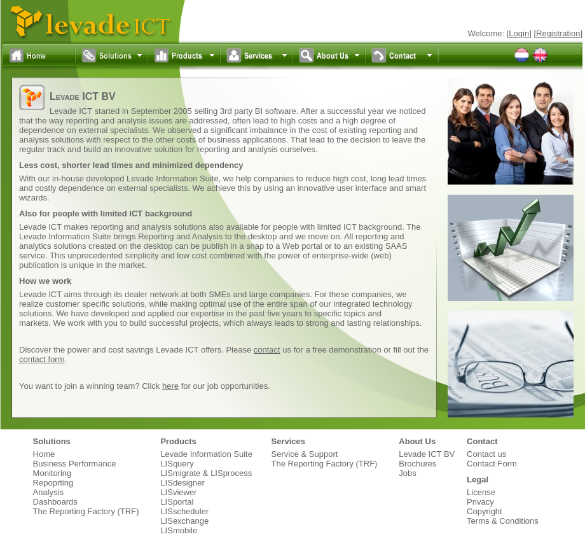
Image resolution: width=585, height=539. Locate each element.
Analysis (48, 492)
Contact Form (492, 463)
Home (44, 454)
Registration (558, 33)
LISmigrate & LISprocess (206, 473)
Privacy (480, 502)
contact (267, 349)
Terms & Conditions (503, 521)
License (481, 492)
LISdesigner (182, 482)
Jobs (407, 473)
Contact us (486, 454)
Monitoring (52, 473)
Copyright (484, 511)
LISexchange (184, 521)
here (170, 386)
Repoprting (53, 482)
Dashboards (55, 502)
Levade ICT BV (427, 454)
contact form (42, 359)
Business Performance (74, 463)
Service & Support (305, 454)
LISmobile (178, 530)
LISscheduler (184, 511)
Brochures (417, 463)
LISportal (176, 502)
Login (519, 33)
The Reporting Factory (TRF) (86, 511)
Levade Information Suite (206, 454)
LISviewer (178, 492)
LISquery (176, 463)
